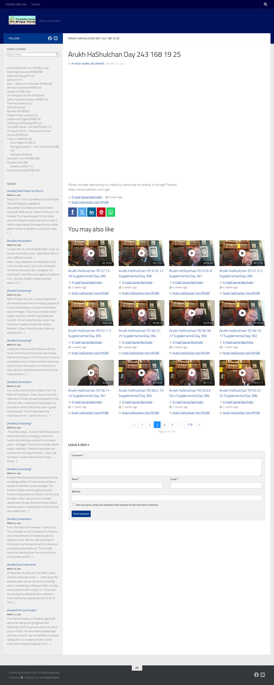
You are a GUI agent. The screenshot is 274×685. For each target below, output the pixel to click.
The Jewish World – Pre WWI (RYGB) (26, 127)
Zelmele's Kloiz (15, 162)
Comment (78, 455)
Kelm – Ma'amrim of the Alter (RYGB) (27, 83)
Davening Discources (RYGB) (22, 71)
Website (76, 491)
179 (189, 425)
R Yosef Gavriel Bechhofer (88, 63)
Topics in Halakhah (17, 138)
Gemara (11, 79)
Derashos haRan (19, 166)
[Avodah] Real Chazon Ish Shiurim (25, 191)
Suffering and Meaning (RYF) (22, 123)
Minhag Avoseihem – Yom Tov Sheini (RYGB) (34, 146)
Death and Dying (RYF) (19, 75)
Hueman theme (51, 677)
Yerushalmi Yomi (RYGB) (20, 158)
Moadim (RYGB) (15, 91)
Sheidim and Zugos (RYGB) (21, 119)
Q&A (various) (14, 107)
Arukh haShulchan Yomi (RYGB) (90, 202)
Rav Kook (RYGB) (16, 111)
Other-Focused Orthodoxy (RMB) (25, 99)
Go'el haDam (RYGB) (21, 142)
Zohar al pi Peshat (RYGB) (20, 170)
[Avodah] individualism (19, 240)
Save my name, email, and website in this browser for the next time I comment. (117, 504)
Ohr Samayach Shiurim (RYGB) (23, 95)
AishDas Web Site (16, 4)
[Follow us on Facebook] (50, 38)
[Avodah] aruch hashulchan (21, 564)
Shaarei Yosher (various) (20, 115)
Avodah (11, 183)
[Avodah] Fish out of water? (22, 610)
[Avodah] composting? (19, 290)
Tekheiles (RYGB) (19, 154)
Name (76, 479)
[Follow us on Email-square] (55, 38)
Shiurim (35, 4)
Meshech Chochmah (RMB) (22, 87)
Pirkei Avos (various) (18, 103)
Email (174, 479)
